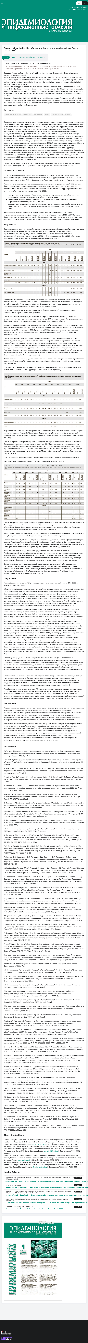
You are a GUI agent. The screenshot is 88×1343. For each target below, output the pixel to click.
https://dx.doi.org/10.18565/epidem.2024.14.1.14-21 (28, 57)
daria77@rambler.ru (39, 1144)
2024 (3, 43)
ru (79, 3)
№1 (9, 43)
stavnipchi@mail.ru (51, 1151)
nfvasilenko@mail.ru (39, 1167)
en (85, 3)
